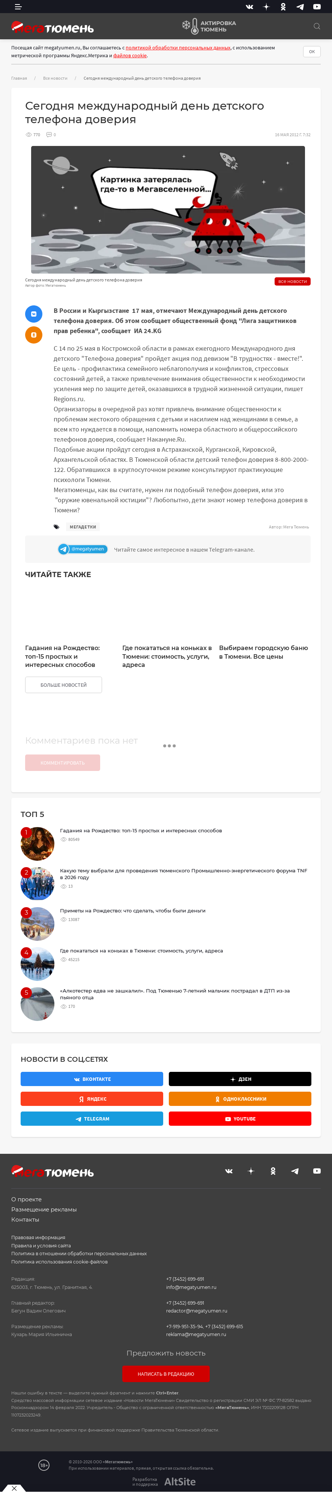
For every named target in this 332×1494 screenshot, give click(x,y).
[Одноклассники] (283, 6)
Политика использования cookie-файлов (59, 1262)
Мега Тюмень (296, 527)
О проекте (26, 1199)
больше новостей (64, 685)
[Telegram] (300, 6)
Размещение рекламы (44, 1209)
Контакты (25, 1219)
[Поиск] (317, 26)
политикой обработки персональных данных (178, 47)
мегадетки (83, 527)
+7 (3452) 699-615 (224, 1326)
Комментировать (63, 762)
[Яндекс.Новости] (92, 1099)
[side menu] (18, 6)
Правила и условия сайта (41, 1245)
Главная (19, 78)
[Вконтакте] (249, 6)
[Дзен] (266, 6)
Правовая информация (38, 1237)
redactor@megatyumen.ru (196, 1311)
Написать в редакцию (166, 1373)
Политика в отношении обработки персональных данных (79, 1253)
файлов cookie (130, 55)
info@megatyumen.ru (191, 1287)
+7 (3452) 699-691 (185, 1279)
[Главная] (52, 26)
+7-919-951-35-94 (184, 1326)
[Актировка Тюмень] (206, 26)
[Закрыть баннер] (14, 1488)
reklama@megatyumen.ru (196, 1334)
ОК (312, 51)
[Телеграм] (182, 549)
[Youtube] (317, 6)
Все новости (55, 78)
